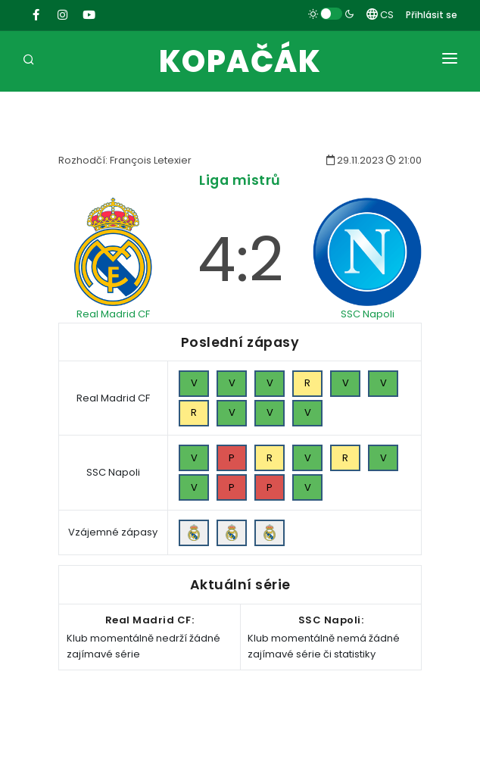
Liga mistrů (240, 179)
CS (380, 15)
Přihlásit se (431, 14)
